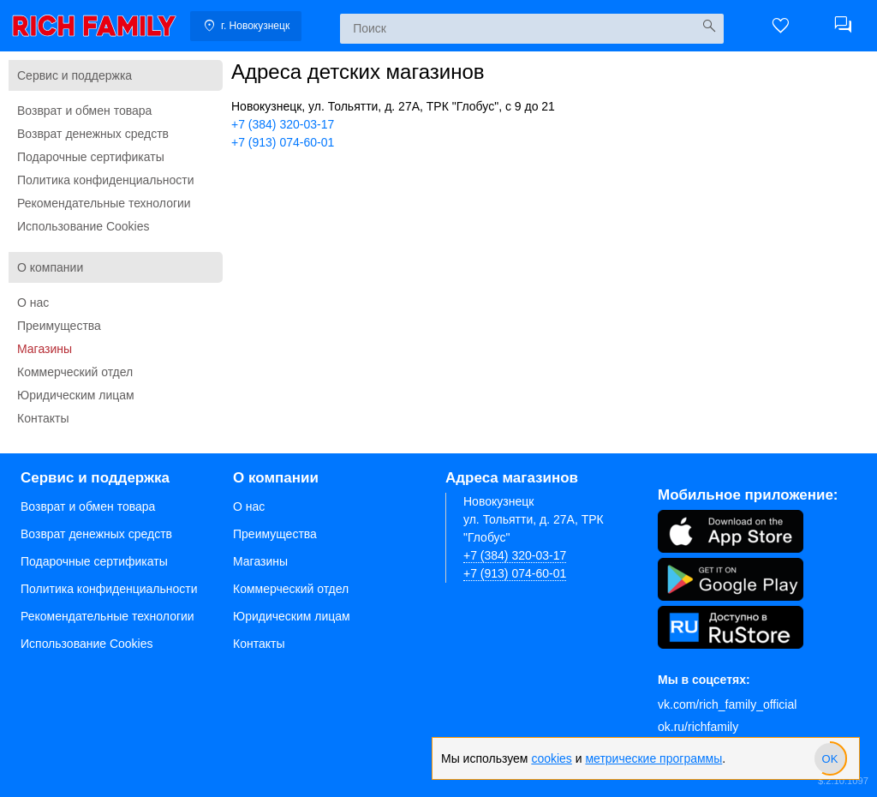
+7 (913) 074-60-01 (282, 142)
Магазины (44, 349)
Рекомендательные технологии (104, 203)
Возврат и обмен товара (84, 110)
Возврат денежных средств (93, 134)
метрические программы (653, 758)
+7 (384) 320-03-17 (282, 124)
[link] (94, 26)
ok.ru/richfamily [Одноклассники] (698, 727)
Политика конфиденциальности (105, 180)
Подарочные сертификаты (90, 157)
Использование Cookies (83, 226)
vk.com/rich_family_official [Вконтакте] (727, 704)
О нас (33, 302)
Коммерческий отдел (75, 372)
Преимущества (59, 326)
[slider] (830, 758)
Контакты (43, 418)
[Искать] (709, 26)
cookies (551, 758)
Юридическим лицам (75, 395)
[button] (781, 25)
